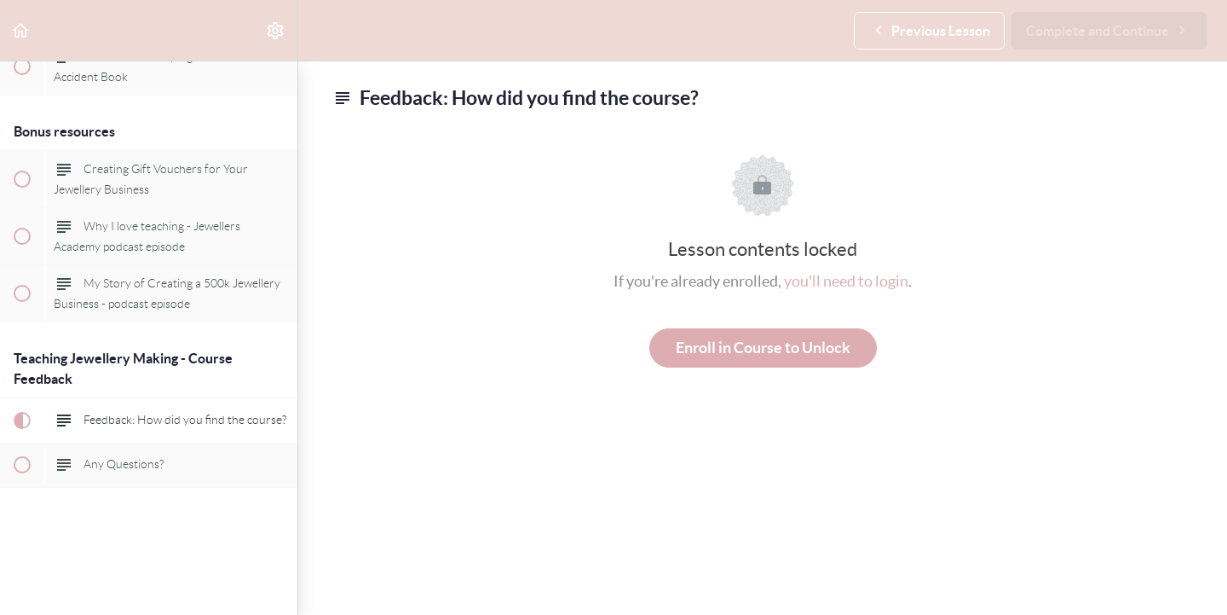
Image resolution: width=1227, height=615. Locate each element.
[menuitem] (276, 30)
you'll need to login (846, 281)
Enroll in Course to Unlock (763, 348)
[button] (21, 30)
